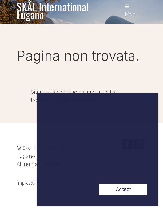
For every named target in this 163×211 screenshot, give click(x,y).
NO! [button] (72, 189)
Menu (132, 11)
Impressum (28, 183)
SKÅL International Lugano (53, 11)
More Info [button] (133, 173)
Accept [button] (123, 189)
